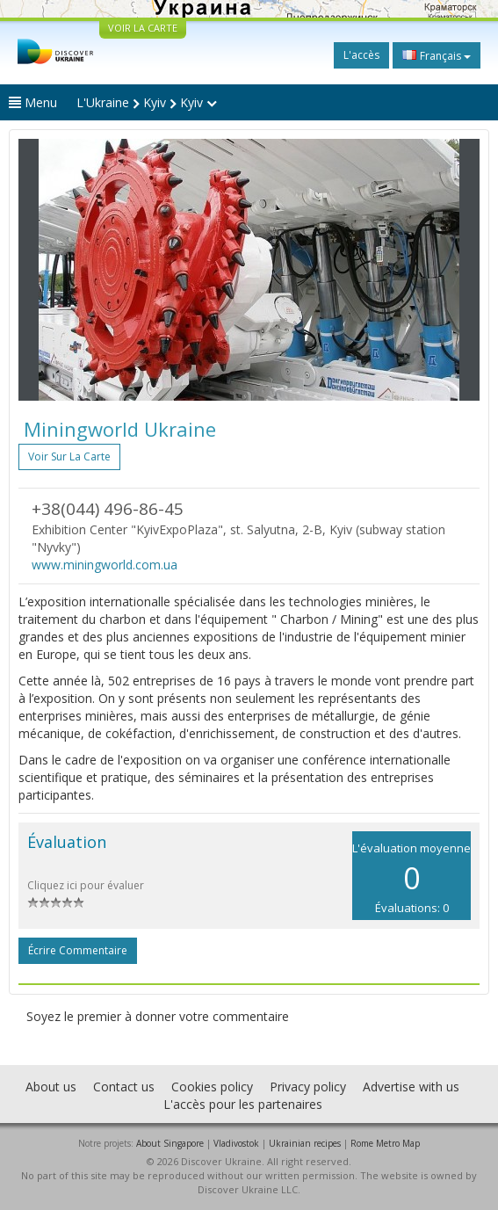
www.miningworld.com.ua (104, 564)
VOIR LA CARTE (142, 27)
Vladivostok (236, 1143)
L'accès (361, 54)
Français (436, 55)
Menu (33, 102)
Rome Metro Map (385, 1143)
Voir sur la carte (69, 456)
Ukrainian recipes (305, 1143)
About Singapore (170, 1143)
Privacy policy (308, 1086)
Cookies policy (212, 1086)
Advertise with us (411, 1086)
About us (50, 1086)
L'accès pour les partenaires (242, 1104)
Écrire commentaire (77, 950)
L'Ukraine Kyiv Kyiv (146, 102)
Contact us (124, 1086)
